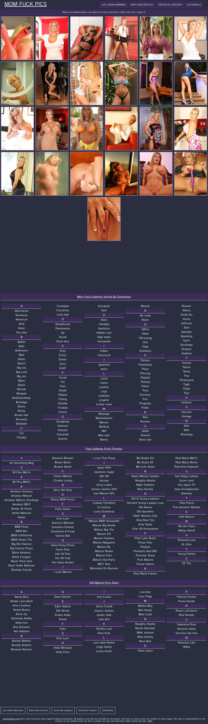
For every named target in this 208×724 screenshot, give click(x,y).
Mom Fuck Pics (25, 4)
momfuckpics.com (11, 718)
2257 (150, 721)
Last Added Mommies (114, 4)
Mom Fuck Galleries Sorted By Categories (104, 297)
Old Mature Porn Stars (103, 583)
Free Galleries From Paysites (104, 449)
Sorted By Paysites (88, 710)
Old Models (194, 4)
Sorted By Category (170, 4)
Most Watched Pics (142, 4)
